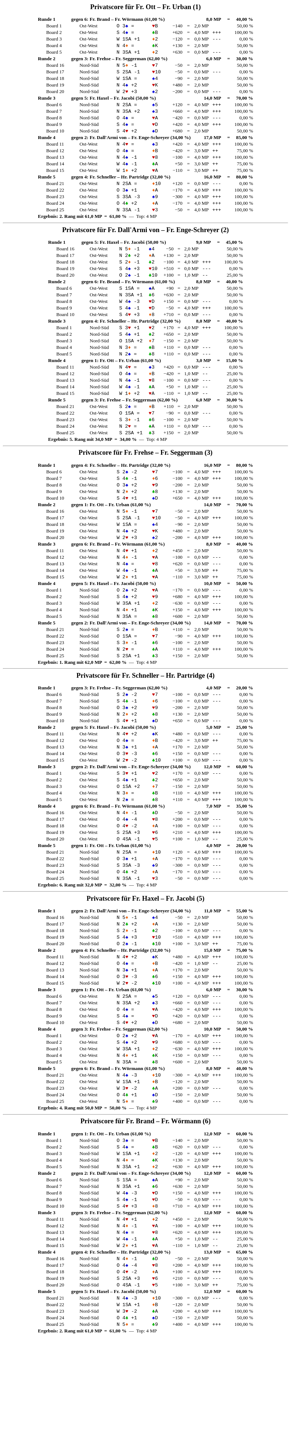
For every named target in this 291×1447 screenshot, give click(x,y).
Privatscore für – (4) (145, 730)
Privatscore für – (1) (145, 7)
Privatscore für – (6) (145, 1212)
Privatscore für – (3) (145, 489)
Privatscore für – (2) (145, 248)
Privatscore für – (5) (145, 971)
